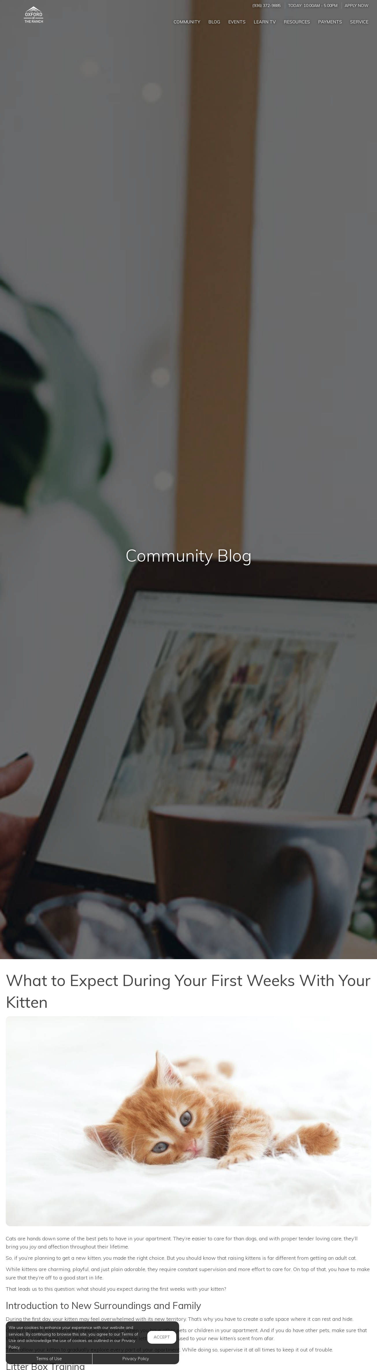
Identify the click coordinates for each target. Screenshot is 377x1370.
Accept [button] (162, 1337)
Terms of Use (49, 1358)
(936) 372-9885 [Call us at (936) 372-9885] (266, 5)
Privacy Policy (135, 1358)
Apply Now (356, 5)
